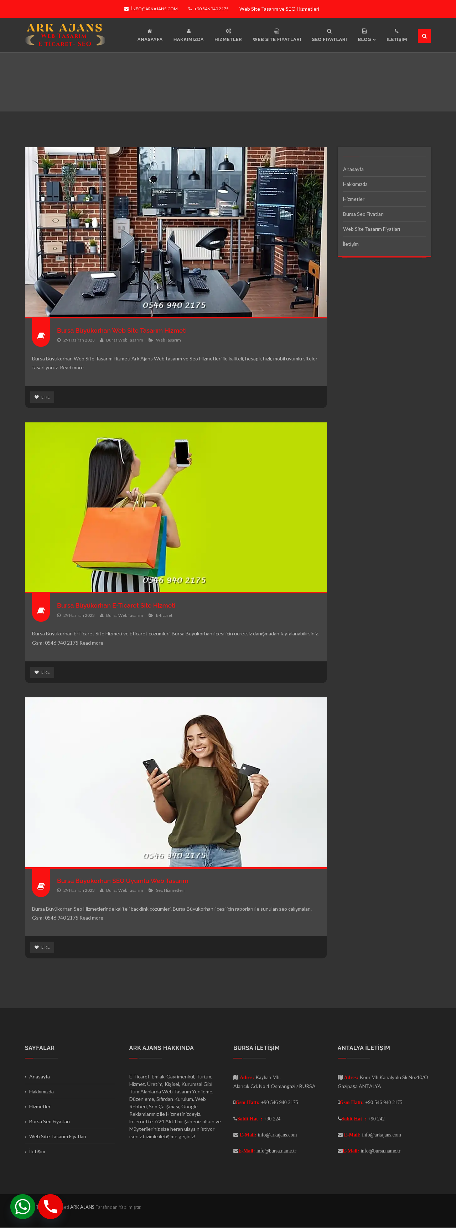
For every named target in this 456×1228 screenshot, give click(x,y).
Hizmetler (353, 199)
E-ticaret (164, 615)
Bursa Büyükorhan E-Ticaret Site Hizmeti (118, 605)
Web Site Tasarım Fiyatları (371, 229)
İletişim (351, 244)
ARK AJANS (82, 1207)
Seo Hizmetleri (170, 890)
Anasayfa (353, 169)
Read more (72, 367)
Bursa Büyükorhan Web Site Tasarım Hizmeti (124, 330)
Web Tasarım (168, 340)
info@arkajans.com (150, 8)
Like (42, 397)
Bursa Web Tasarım (124, 340)
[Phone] (50, 1206)
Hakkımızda (355, 184)
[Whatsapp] (22, 1206)
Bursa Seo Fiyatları (363, 214)
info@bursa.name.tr (276, 1151)
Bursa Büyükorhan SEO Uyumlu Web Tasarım (125, 881)
